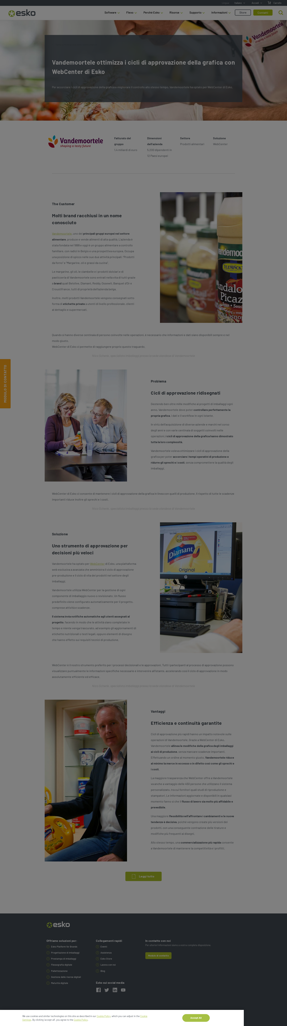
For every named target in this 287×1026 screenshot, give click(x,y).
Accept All (196, 1021)
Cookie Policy (104, 1020)
